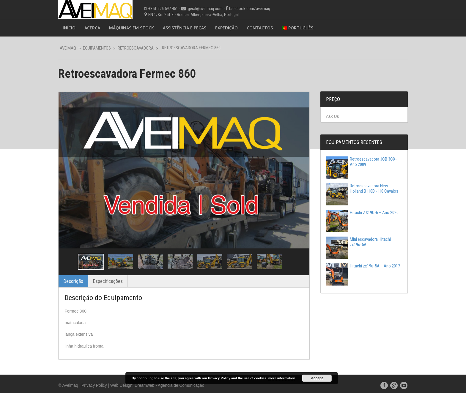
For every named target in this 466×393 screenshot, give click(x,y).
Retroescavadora (141, 48)
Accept (317, 378)
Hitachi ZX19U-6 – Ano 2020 (359, 212)
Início (74, 28)
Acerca (98, 28)
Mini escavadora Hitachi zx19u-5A (355, 242)
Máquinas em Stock (136, 28)
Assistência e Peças (190, 28)
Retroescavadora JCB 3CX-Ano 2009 (358, 162)
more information (281, 378)
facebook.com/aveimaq (254, 8)
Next (297, 257)
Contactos (265, 28)
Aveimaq (73, 48)
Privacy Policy (100, 380)
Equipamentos (102, 48)
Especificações (113, 276)
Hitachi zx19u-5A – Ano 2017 (355, 269)
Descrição (79, 276)
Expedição (232, 28)
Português (303, 28)
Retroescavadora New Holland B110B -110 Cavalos (359, 188)
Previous (74, 257)
